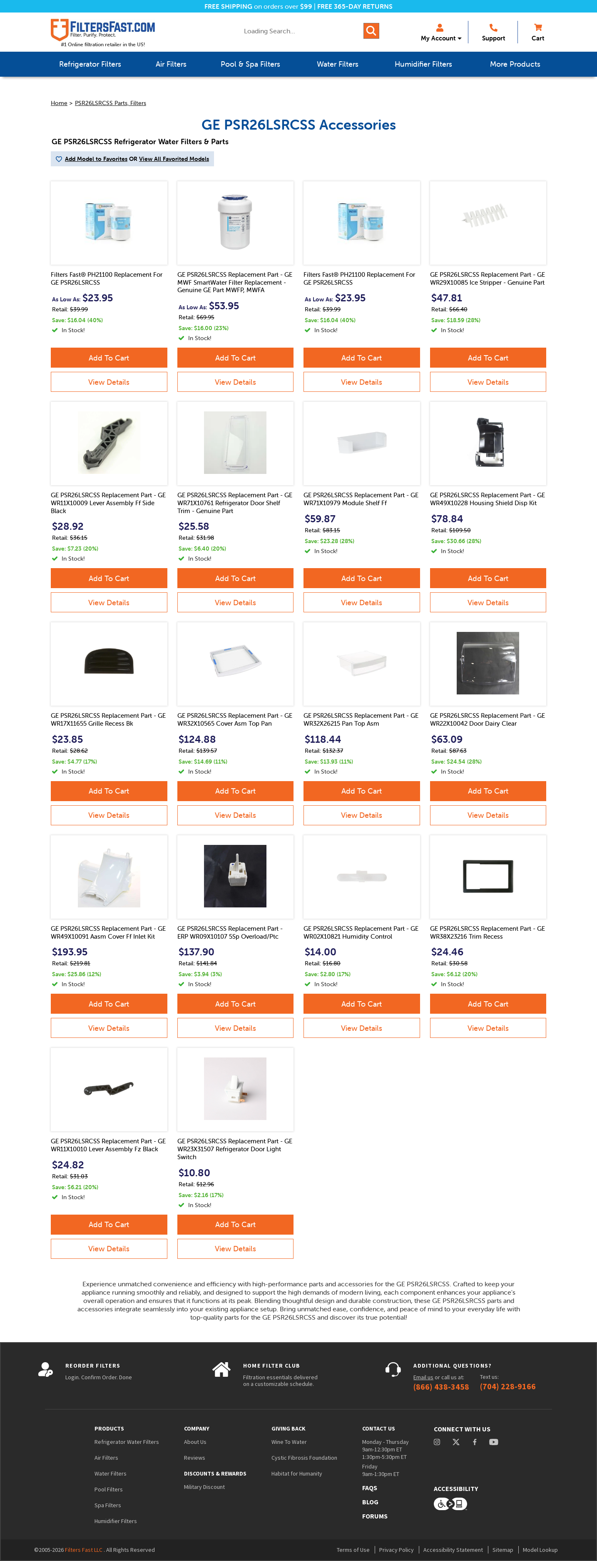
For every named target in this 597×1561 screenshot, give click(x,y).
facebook (475, 1442)
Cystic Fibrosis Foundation (304, 1457)
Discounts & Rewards (215, 1473)
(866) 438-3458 (441, 1387)
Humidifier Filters (116, 1521)
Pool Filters (109, 1489)
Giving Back (288, 1428)
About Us (195, 1442)
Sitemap (503, 1549)
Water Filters (111, 1473)
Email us (423, 1377)
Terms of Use (353, 1549)
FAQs (369, 1487)
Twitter (456, 1442)
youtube (493, 1442)
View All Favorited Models (174, 159)
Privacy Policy (396, 1549)
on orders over (258, 6)
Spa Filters (108, 1505)
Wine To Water (289, 1442)
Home (59, 103)
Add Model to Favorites (96, 159)
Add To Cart (109, 358)
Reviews (194, 1457)
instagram (437, 1442)
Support (493, 33)
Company (196, 1428)
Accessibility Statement (453, 1549)
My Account (438, 33)
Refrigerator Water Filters (127, 1442)
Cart (538, 33)
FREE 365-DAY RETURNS (355, 6)
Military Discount (204, 1487)
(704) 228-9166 (508, 1386)
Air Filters (106, 1457)
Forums (375, 1516)
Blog (370, 1502)
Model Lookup (540, 1549)
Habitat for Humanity (296, 1473)
